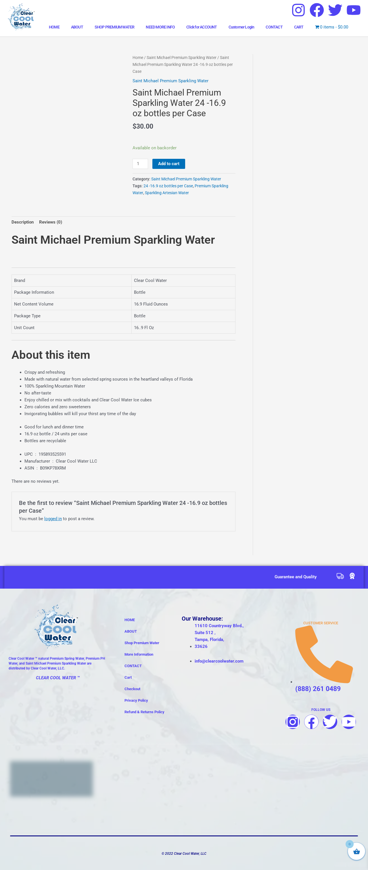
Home (138, 57)
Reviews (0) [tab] (50, 222)
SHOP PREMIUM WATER (115, 27)
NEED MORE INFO (160, 27)
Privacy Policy (136, 700)
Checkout (132, 689)
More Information (138, 654)
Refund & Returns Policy (144, 712)
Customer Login (241, 27)
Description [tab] (23, 222)
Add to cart (168, 163)
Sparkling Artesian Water (167, 192)
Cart (128, 677)
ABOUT (77, 27)
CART (299, 27)
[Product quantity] (140, 164)
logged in (53, 518)
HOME (54, 27)
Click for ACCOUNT (201, 27)
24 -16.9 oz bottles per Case (168, 186)
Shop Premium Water (141, 643)
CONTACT (274, 27)
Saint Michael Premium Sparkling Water (181, 57)
